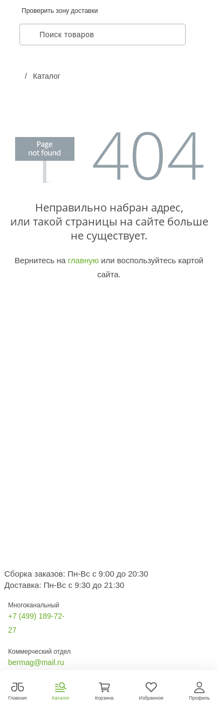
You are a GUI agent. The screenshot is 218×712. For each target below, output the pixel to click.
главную (83, 260)
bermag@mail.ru (36, 662)
